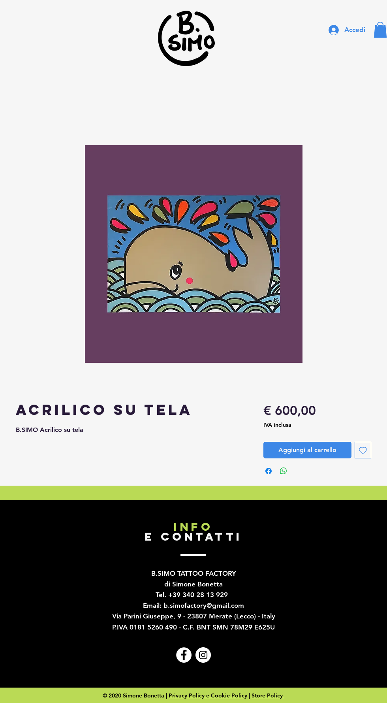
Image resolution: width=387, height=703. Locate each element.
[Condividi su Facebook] (268, 471)
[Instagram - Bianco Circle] (203, 655)
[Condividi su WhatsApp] (283, 471)
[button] (380, 30)
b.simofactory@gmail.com (203, 605)
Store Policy (268, 695)
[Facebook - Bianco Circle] (184, 655)
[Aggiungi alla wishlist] (363, 450)
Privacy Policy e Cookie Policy (208, 695)
